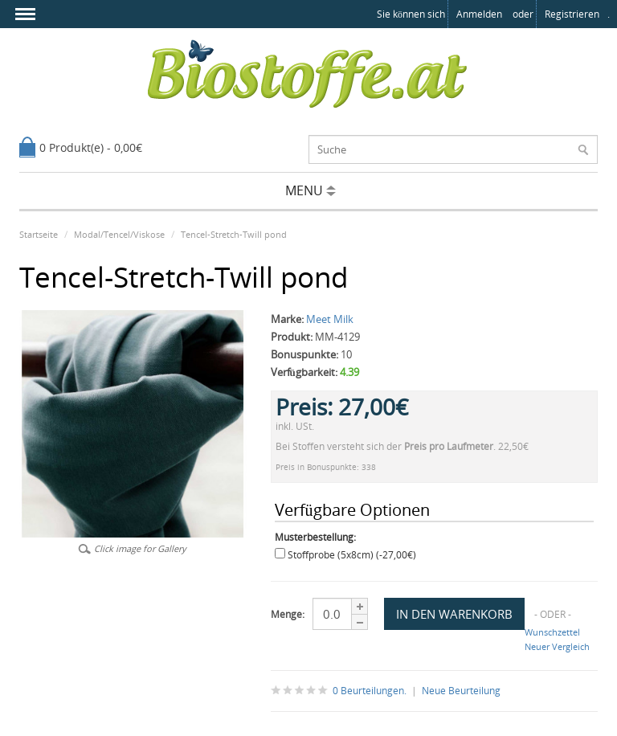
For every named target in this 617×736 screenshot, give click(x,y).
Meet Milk (329, 319)
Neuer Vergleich (557, 646)
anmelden (479, 14)
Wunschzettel (552, 632)
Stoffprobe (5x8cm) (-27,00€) (352, 555)
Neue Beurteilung (461, 690)
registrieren (572, 14)
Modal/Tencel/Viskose (119, 234)
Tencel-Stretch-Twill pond (234, 234)
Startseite (38, 234)
